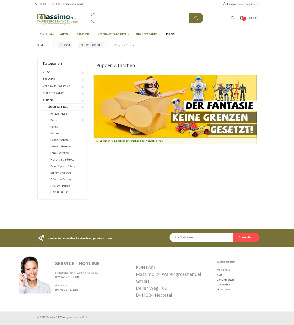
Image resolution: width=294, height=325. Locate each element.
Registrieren (253, 4)
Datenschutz (224, 284)
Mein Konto (223, 270)
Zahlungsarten (225, 279)
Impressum (223, 289)
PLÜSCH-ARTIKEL (91, 45)
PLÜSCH (65, 45)
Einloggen (232, 4)
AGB (219, 274)
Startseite (43, 45)
